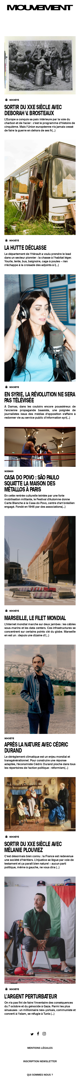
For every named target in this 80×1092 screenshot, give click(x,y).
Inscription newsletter (40, 1061)
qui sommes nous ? (40, 1074)
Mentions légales (40, 1047)
